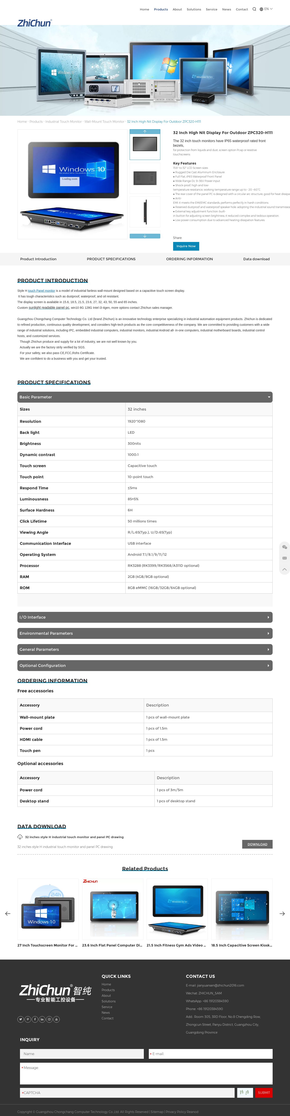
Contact (242, 9)
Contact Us (200, 976)
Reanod (192, 1112)
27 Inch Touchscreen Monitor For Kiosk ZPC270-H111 (48, 945)
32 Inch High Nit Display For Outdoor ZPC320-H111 (164, 122)
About (177, 9)
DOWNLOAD (257, 844)
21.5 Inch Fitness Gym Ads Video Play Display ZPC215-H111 (177, 945)
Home (144, 9)
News (226, 9)
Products (161, 9)
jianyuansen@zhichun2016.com (220, 985)
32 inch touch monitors (197, 141)
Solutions (194, 9)
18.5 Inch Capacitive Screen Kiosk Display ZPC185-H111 (242, 945)
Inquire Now (186, 246)
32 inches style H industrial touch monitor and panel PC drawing (70, 837)
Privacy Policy (176, 1112)
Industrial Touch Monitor (63, 122)
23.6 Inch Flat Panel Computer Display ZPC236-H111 (112, 945)
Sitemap (157, 1112)
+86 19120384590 (216, 1001)
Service (211, 9)
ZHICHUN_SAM (210, 993)
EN (266, 9)
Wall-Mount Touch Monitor (104, 122)
